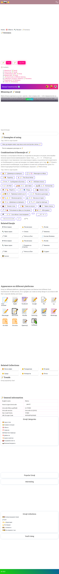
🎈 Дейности (6, 435)
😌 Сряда (5, 373)
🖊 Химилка (46, 231)
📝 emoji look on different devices (15, 77)
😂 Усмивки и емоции (8, 425)
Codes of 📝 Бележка (11, 82)
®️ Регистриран (7, 227)
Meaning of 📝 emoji (10, 70)
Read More (29, 99)
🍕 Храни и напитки (7, 438)
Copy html (21, 62)
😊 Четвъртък (26, 373)
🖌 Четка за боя (27, 236)
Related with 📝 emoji (11, 75)
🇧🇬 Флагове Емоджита (8, 443)
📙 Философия (7, 369)
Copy (8, 62)
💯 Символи (5, 430)
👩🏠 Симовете (6, 527)
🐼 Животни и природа (8, 432)
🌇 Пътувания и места (8, 440)
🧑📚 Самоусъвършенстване (10, 517)
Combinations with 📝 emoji (13, 73)
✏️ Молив (45, 227)
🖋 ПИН (4, 236)
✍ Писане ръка (27, 227)
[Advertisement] (29, 12)
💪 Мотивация (6, 525)
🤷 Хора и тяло (6, 422)
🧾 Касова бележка (48, 236)
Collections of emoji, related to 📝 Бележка (18, 78)
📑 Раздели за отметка (26, 246)
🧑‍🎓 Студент (45, 251)
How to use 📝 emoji (10, 72)
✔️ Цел (4, 519)
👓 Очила (25, 231)
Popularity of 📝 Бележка (12, 80)
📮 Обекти (9, 29)
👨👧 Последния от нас (9, 530)
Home (3, 29)
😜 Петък (45, 373)
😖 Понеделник (27, 369)
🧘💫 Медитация (7, 522)
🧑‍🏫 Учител (5, 256)
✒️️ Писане (17, 29)
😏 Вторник (45, 369)
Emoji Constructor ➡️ (11, 87)
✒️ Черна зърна (7, 231)
